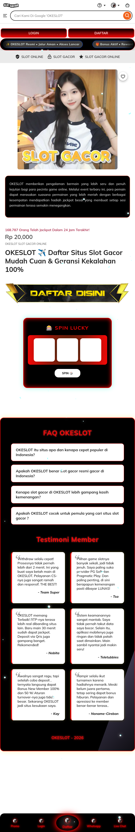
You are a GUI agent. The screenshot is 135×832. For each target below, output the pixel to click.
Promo (15, 823)
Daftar (68, 823)
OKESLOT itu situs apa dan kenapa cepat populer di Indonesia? (62, 452)
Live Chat (120, 823)
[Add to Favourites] (123, 76)
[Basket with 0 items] (127, 5)
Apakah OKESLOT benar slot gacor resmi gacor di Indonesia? (60, 473)
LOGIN (34, 33)
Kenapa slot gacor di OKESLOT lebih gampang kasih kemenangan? (62, 494)
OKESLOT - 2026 (67, 737)
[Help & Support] (101, 5)
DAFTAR (101, 33)
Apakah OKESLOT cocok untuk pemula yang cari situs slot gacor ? (67, 516)
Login (41, 823)
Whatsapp (93, 823)
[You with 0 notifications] (115, 5)
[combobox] (66, 16)
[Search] (127, 16)
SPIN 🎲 (67, 373)
